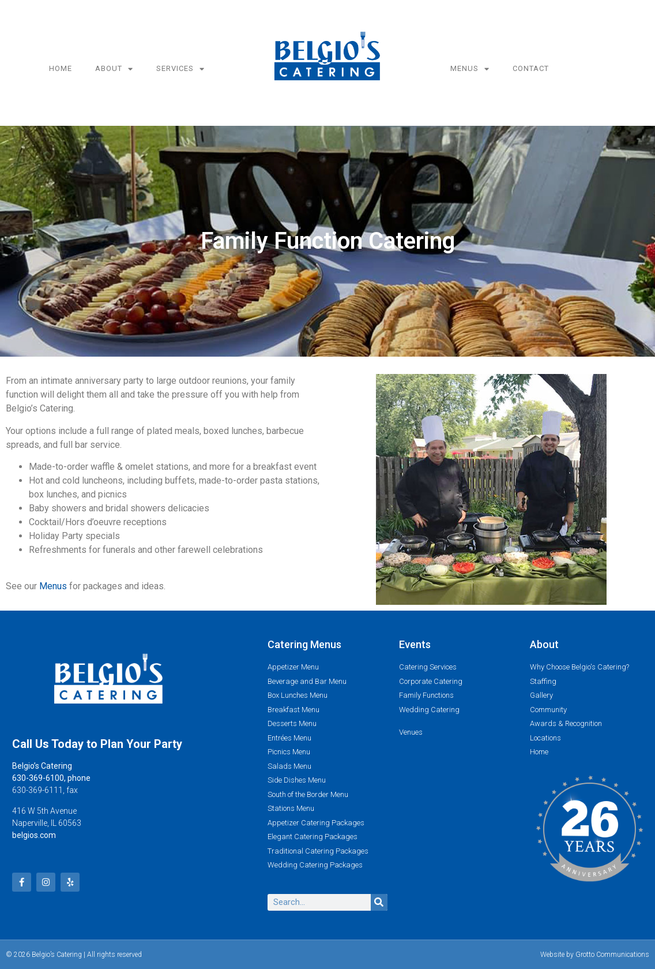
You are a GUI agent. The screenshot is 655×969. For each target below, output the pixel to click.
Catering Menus (304, 644)
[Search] (379, 902)
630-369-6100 (38, 778)
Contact (531, 68)
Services (180, 68)
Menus (470, 68)
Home (60, 68)
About (114, 68)
